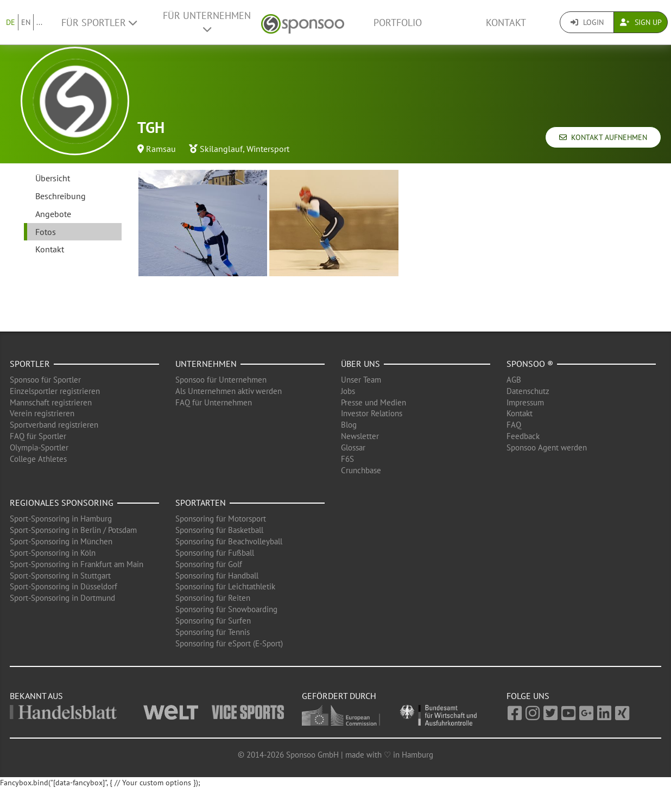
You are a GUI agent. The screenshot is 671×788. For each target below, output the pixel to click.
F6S (347, 459)
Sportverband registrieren (54, 425)
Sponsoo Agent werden (547, 447)
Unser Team (361, 379)
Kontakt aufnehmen (603, 137)
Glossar (353, 447)
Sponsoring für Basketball (219, 530)
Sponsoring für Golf (208, 564)
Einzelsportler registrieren (55, 391)
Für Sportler (99, 22)
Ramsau (161, 148)
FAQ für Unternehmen (213, 402)
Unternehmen (206, 363)
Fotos (45, 231)
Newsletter (360, 436)
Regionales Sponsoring (61, 502)
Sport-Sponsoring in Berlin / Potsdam (73, 530)
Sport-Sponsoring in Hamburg (61, 518)
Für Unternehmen (207, 21)
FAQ (514, 425)
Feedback (523, 436)
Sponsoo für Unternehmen (221, 379)
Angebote (53, 213)
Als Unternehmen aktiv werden (228, 391)
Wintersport (267, 148)
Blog (349, 425)
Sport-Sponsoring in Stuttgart (60, 575)
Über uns (360, 363)
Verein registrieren (42, 413)
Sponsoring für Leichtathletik (225, 586)
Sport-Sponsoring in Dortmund (62, 598)
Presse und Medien (373, 402)
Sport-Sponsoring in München (61, 541)
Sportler (30, 363)
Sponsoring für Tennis (212, 632)
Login (587, 22)
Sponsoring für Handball (216, 575)
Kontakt (506, 22)
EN (25, 22)
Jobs (348, 391)
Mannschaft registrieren (51, 402)
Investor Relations (371, 413)
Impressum (525, 402)
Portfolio (398, 22)
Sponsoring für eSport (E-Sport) (229, 643)
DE (10, 22)
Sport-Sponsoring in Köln (53, 553)
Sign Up (641, 22)
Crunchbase (361, 470)
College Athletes (38, 459)
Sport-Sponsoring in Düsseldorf (63, 586)
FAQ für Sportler (38, 436)
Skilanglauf (221, 148)
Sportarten (200, 502)
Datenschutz (528, 391)
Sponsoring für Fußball (214, 553)
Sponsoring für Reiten (212, 598)
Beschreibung (60, 195)
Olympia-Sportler (39, 447)
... (39, 22)
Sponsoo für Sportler (45, 379)
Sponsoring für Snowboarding (226, 609)
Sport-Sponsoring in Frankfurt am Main (76, 564)
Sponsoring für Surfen (213, 620)
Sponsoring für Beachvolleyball (228, 541)
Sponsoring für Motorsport (220, 518)
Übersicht (52, 178)
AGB (514, 379)
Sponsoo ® (530, 363)
